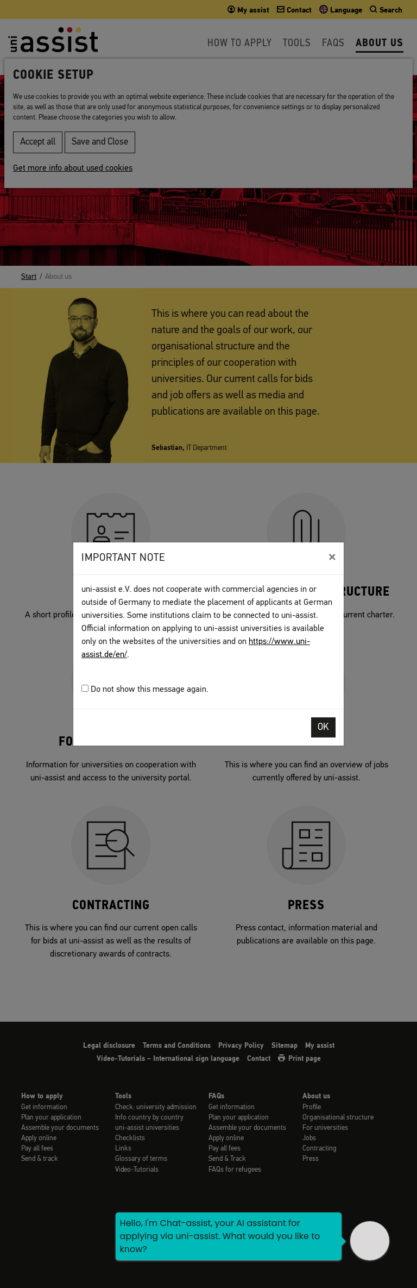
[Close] (332, 557)
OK (323, 727)
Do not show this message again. (144, 689)
